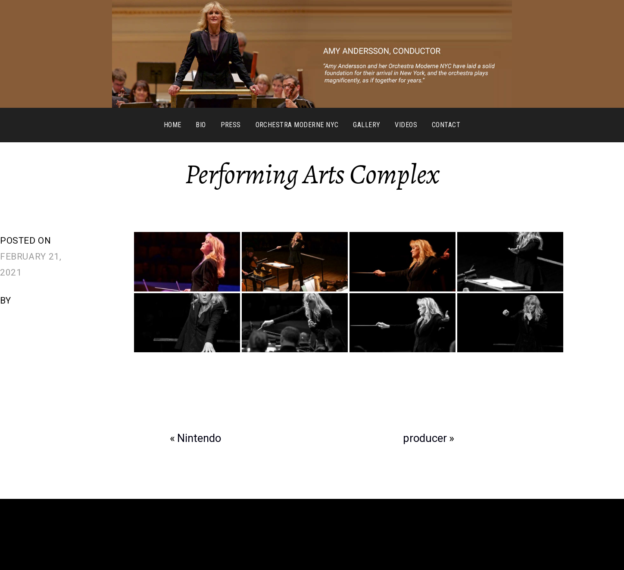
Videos (406, 125)
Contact (446, 125)
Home (172, 125)
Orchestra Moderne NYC (297, 125)
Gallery (366, 125)
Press (231, 125)
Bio (201, 125)
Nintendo (199, 438)
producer (425, 438)
